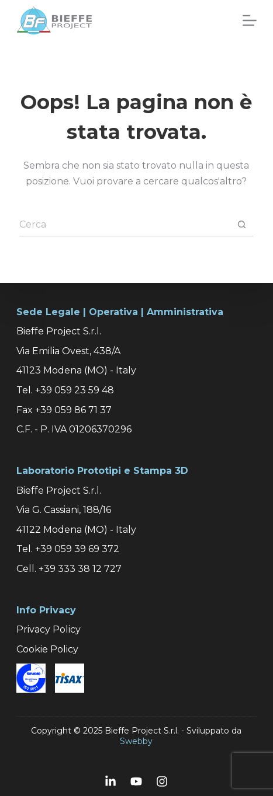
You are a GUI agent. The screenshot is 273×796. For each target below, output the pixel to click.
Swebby (136, 741)
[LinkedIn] (110, 781)
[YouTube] (136, 781)
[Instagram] (162, 781)
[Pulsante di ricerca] (241, 224)
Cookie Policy (47, 649)
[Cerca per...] (124, 224)
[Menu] (250, 20)
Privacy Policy (48, 629)
